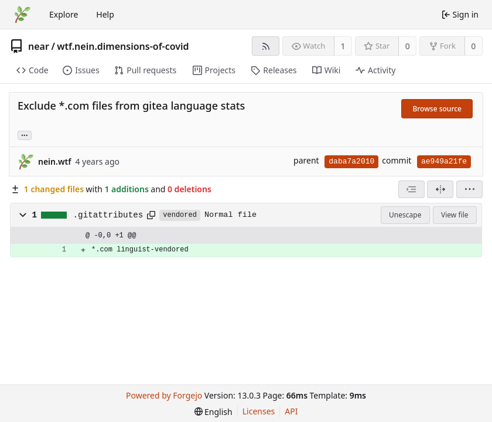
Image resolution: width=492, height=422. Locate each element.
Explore (63, 14)
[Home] (22, 14)
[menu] (469, 189)
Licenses (258, 411)
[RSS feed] (265, 46)
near (38, 46)
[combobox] (411, 189)
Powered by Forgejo (164, 395)
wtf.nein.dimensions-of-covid (123, 46)
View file (454, 215)
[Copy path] (151, 215)
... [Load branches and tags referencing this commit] (24, 134)
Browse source (437, 109)
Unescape (405, 215)
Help (105, 14)
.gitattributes (108, 215)
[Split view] (440, 189)
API (291, 411)
